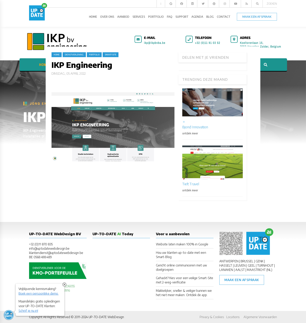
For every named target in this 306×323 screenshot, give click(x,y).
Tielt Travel (190, 184)
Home (57, 54)
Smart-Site (110, 54)
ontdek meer (190, 133)
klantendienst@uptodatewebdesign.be (56, 253)
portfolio (94, 54)
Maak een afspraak (241, 280)
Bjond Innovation (195, 127)
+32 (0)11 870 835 (41, 244)
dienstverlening (74, 54)
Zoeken (272, 3)
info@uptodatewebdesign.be (49, 248)
